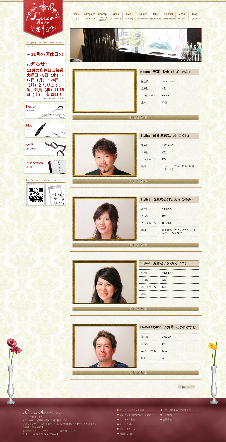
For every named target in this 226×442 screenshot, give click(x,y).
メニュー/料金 (115, 16)
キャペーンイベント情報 (132, 410)
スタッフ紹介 (129, 16)
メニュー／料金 (127, 419)
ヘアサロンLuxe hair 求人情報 (45, 111)
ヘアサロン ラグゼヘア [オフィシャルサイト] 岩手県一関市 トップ (76, 16)
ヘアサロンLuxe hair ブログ (177, 410)
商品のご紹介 (155, 16)
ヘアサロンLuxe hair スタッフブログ (45, 130)
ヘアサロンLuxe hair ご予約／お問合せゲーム (45, 167)
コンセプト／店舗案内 (102, 16)
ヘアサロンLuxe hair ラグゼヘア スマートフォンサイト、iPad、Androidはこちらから (45, 191)
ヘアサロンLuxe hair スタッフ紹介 (45, 149)
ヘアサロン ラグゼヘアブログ (195, 16)
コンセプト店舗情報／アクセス (135, 414)
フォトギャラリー (142, 16)
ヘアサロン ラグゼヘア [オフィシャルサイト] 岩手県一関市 (43, 20)
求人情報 (181, 16)
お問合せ (168, 16)
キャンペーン (89, 16)
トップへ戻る (186, 387)
